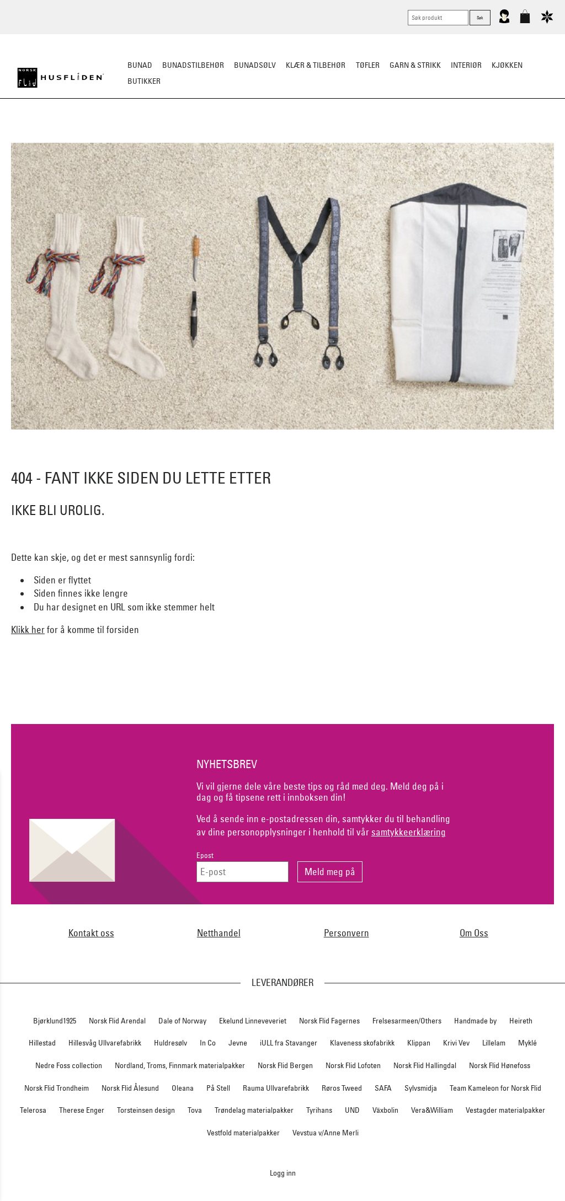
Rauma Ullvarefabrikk (276, 1088)
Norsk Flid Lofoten (353, 1065)
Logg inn (283, 1172)
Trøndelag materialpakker (254, 1110)
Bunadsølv (255, 65)
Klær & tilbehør (315, 65)
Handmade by (475, 1021)
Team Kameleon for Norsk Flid (495, 1088)
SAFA (383, 1088)
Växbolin (385, 1110)
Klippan (418, 1043)
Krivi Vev (456, 1043)
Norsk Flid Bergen (285, 1065)
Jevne (237, 1043)
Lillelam (493, 1043)
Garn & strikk (415, 65)
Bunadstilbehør (193, 65)
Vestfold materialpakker (243, 1133)
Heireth (520, 1021)
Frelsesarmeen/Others (406, 1021)
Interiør (466, 65)
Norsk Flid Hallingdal (424, 1065)
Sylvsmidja (420, 1088)
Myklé (527, 1043)
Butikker (144, 81)
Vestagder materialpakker (505, 1110)
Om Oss (474, 933)
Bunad (139, 65)
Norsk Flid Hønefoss (499, 1065)
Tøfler (368, 65)
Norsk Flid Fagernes (329, 1021)
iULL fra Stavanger (288, 1043)
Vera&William (432, 1110)
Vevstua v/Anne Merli (325, 1133)
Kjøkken (507, 65)
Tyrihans (319, 1110)
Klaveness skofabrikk (362, 1043)
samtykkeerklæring (408, 832)
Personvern (346, 933)
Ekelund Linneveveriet (252, 1021)
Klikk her (28, 629)
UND (352, 1110)
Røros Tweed (342, 1088)
